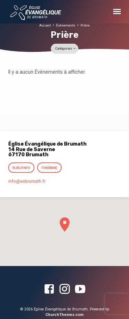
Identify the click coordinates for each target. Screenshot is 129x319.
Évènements (65, 25)
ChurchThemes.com (64, 314)
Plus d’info (21, 168)
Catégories (65, 48)
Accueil (45, 25)
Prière (85, 25)
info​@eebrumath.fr (26, 181)
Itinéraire (49, 168)
